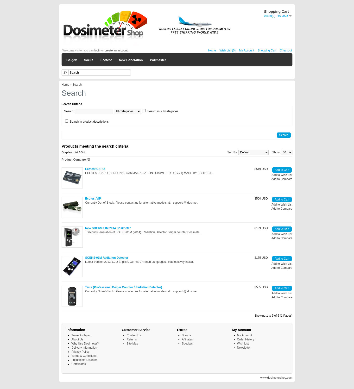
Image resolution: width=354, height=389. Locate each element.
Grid (84, 152)
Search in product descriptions (89, 121)
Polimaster (158, 60)
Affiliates (187, 339)
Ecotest (106, 60)
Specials (187, 343)
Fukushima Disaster (84, 360)
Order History (245, 339)
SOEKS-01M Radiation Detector (106, 257)
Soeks (88, 60)
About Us (77, 339)
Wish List (243, 343)
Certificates (78, 364)
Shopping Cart (267, 50)
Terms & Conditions (83, 356)
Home (212, 50)
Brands (186, 335)
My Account (246, 50)
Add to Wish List (282, 175)
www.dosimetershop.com (276, 377)
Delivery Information (84, 347)
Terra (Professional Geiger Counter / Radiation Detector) (123, 287)
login (98, 50)
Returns (132, 339)
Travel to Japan (81, 335)
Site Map (132, 343)
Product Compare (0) (76, 159)
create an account (116, 50)
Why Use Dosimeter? (85, 343)
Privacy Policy (80, 351)
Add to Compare (282, 179)
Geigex (71, 60)
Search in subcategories (162, 111)
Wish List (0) (228, 50)
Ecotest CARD (95, 169)
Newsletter (244, 347)
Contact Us (134, 335)
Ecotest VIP (93, 198)
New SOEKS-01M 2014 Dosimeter (108, 228)
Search (77, 84)
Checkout (286, 50)
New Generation (131, 60)
